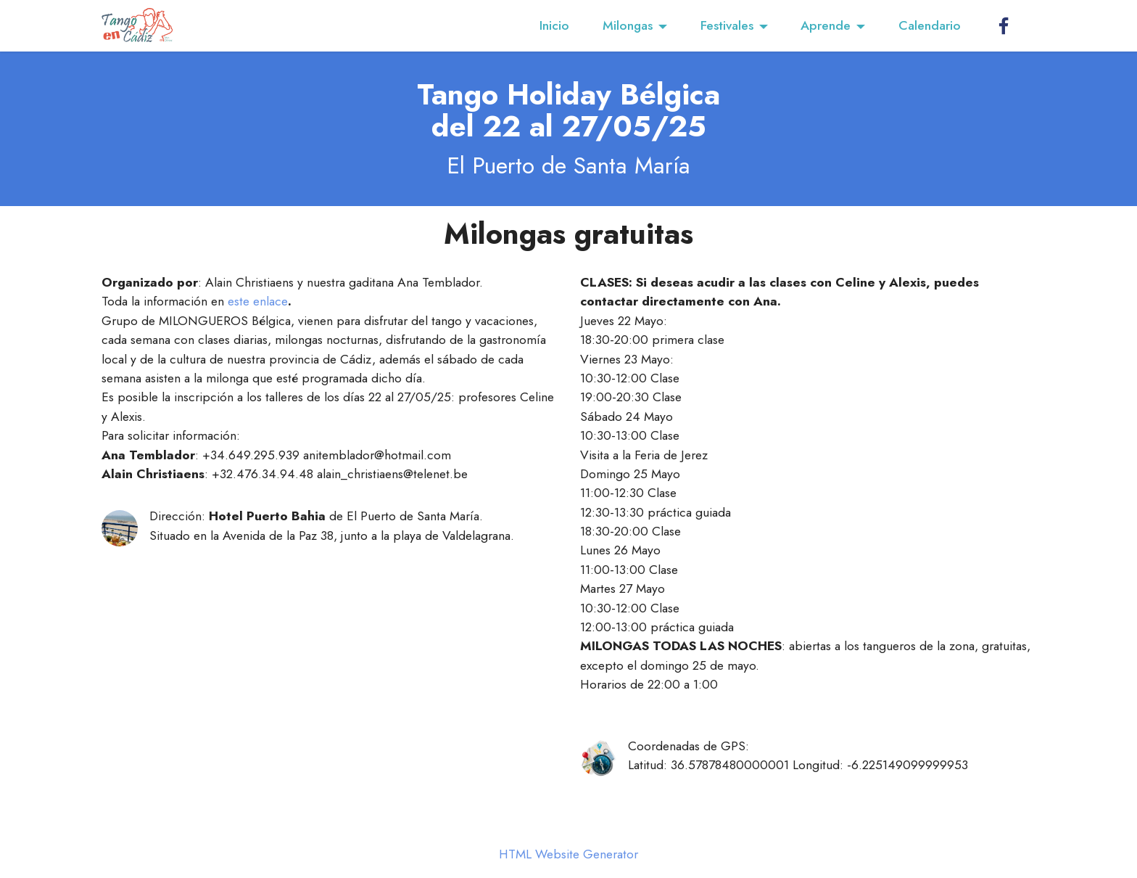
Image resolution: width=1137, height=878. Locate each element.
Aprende (826, 25)
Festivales (726, 25)
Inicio (554, 25)
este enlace (258, 301)
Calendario (929, 25)
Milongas (628, 25)
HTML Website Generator (568, 854)
